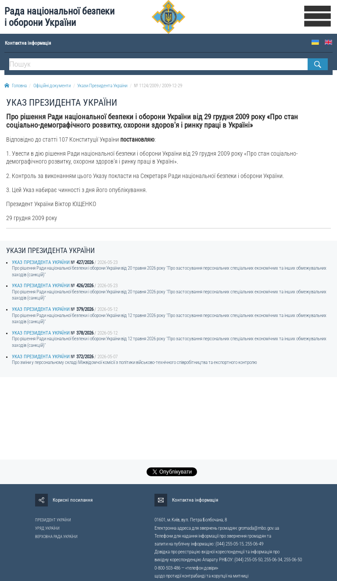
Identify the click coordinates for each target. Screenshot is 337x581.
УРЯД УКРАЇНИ (47, 528)
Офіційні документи (52, 86)
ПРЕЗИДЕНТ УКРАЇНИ (53, 520)
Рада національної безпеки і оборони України (59, 17)
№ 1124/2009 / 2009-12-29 (158, 86)
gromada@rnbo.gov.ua (258, 528)
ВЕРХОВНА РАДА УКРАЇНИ (56, 537)
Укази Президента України (102, 86)
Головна (15, 86)
